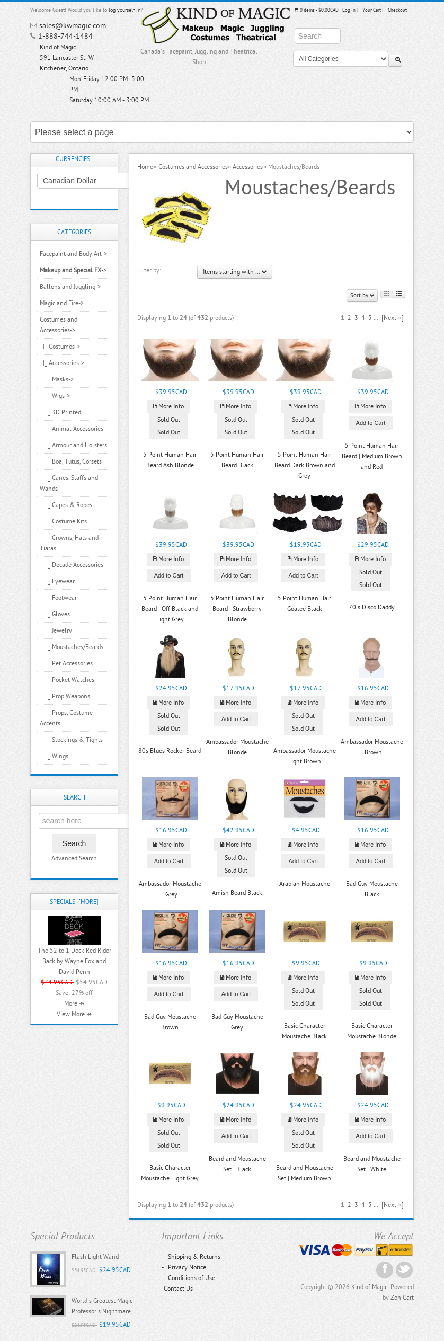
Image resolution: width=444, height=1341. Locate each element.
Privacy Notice (184, 1267)
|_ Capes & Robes (66, 505)
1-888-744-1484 (65, 36)
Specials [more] (74, 901)
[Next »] (392, 318)
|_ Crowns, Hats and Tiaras (69, 543)
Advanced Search (74, 858)
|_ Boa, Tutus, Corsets (71, 461)
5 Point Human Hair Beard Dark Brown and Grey (304, 465)
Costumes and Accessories (193, 167)
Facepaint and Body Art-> (73, 253)
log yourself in (124, 10)
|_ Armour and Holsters (73, 445)
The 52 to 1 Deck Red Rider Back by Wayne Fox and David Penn (74, 961)
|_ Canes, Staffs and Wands (69, 483)
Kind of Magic (369, 1287)
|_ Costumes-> (60, 346)
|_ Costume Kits (63, 521)
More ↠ (74, 1003)
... (376, 318)
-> (73, 270)
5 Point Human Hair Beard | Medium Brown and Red (372, 456)
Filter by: (149, 270)
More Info (168, 406)
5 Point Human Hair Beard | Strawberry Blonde (237, 608)
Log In (349, 10)
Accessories (248, 167)
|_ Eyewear (57, 581)
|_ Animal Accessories (71, 428)
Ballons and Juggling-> (70, 286)
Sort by (362, 295)
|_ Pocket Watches (67, 679)
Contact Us (178, 1288)
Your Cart (371, 10)
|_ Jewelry (56, 630)
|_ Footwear (58, 597)
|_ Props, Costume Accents (66, 718)
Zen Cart (402, 1297)
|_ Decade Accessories (71, 565)
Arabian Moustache (304, 883)
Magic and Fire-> (62, 303)
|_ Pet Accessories (66, 663)
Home (145, 167)
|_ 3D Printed (60, 412)
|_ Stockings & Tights (71, 739)
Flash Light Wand (95, 1256)
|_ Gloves (55, 614)
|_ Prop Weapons (65, 696)
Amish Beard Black (237, 892)
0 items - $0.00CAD (316, 10)
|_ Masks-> (57, 379)
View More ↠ (74, 1014)
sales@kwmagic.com (72, 25)
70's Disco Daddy (372, 607)
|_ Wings (54, 756)
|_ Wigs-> (55, 395)
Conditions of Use (188, 1278)
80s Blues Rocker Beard (169, 750)
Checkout (397, 10)
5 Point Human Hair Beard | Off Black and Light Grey (169, 608)
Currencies (73, 159)
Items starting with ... (235, 272)
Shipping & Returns (191, 1256)
